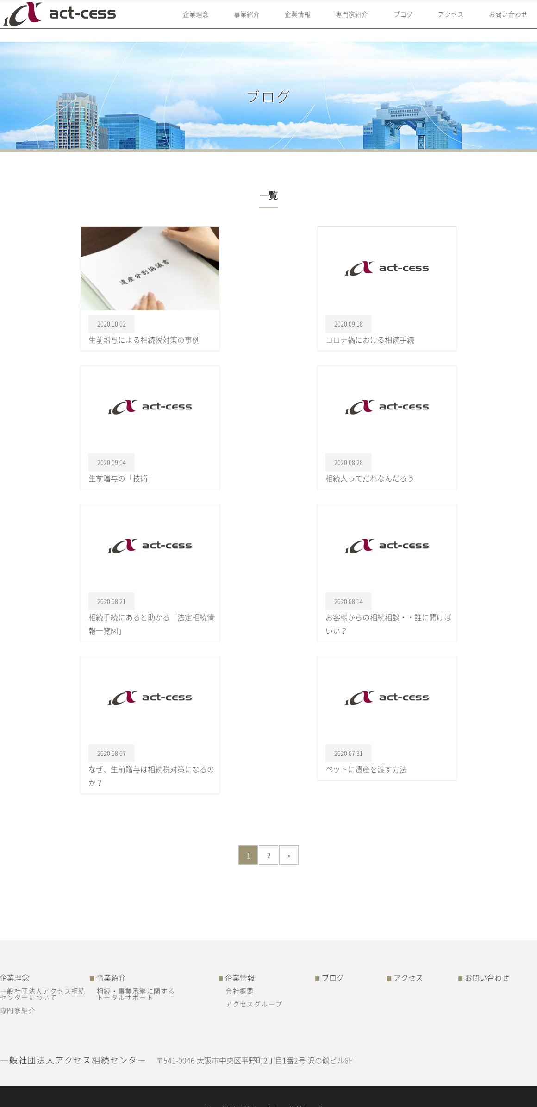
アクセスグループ (253, 1003)
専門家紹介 (343, 21)
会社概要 (239, 990)
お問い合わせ (504, 21)
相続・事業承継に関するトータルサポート (136, 994)
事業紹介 (235, 21)
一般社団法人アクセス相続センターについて (43, 994)
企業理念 (182, 21)
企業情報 (287, 21)
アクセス (445, 21)
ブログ (396, 21)
